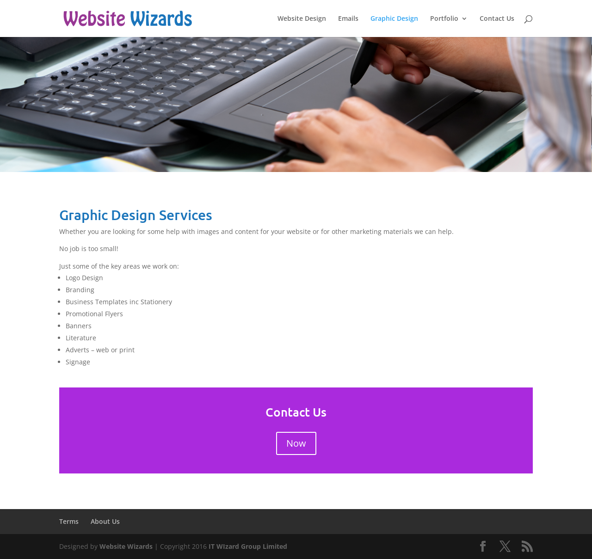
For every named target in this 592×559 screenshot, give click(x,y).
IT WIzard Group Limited (248, 546)
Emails (348, 19)
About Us (105, 521)
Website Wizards (126, 546)
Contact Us (497, 19)
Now (296, 443)
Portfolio (444, 19)
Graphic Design (394, 19)
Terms (69, 521)
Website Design (302, 19)
